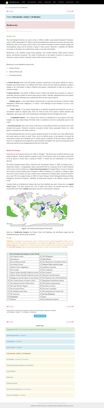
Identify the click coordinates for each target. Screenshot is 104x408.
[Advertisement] (88, 31)
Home (6, 7)
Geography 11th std (15, 7)
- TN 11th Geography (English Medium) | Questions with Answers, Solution (31, 329)
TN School (61, 2)
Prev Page (10, 11)
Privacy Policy (41, 403)
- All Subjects (16, 335)
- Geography (16, 395)
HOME (23, 2)
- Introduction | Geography (17, 359)
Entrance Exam (70, 2)
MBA (54, 2)
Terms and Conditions (48, 403)
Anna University (32, 2)
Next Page (70, 11)
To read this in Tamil (40, 316)
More (77, 2)
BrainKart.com (14, 2)
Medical (40, 2)
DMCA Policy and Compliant (60, 403)
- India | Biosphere (19, 389)
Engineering (48, 2)
